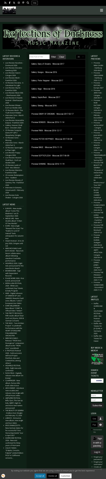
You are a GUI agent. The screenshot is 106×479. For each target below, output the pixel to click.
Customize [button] (65, 476)
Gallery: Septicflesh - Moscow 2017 (45, 97)
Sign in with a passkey (97, 442)
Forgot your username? (98, 463)
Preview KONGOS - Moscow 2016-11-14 (47, 122)
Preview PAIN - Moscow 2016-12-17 (46, 130)
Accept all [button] (40, 476)
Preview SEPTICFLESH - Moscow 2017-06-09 (50, 155)
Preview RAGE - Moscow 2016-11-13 (46, 147)
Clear (61, 56)
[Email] (96, 400)
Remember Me (97, 430)
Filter (53, 56)
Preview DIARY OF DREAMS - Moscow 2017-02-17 (52, 114)
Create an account (98, 468)
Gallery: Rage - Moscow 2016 (43, 89)
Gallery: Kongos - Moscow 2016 (44, 72)
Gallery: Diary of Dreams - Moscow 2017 (47, 64)
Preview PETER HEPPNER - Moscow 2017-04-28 (51, 139)
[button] (3, 476)
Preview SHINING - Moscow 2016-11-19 (47, 164)
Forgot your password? (98, 458)
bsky (34, 3)
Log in (97, 452)
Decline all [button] (52, 476)
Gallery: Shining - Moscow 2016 (44, 105)
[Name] (96, 395)
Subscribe (97, 405)
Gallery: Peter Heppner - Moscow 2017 (47, 80)
